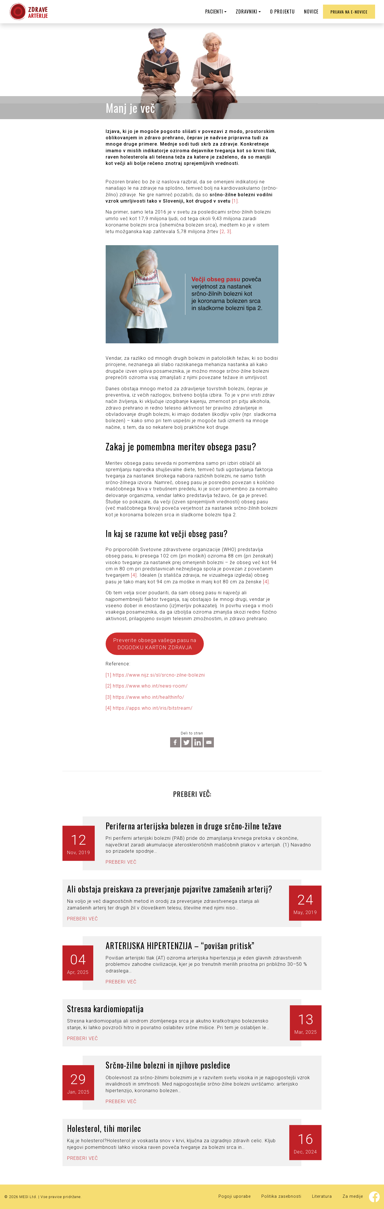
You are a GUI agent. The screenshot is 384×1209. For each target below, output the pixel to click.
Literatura (322, 1196)
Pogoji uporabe (234, 1196)
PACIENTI (214, 11)
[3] (108, 697)
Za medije (353, 1196)
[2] (108, 686)
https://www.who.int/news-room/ (150, 686)
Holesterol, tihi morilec (104, 1128)
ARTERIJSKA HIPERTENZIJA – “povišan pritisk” (180, 945)
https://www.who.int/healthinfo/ (148, 697)
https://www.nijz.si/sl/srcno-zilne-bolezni (159, 675)
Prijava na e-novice (349, 12)
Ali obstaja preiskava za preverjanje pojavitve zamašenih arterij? (169, 889)
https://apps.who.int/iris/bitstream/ (153, 708)
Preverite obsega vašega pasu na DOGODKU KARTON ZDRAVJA (154, 643)
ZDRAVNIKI (246, 11)
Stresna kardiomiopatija (105, 1008)
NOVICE (311, 11)
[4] (134, 575)
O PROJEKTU (282, 11)
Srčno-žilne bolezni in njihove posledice (168, 1065)
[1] (235, 201)
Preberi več (121, 862)
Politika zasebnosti (281, 1196)
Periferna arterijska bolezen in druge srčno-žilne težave (194, 826)
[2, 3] (225, 231)
